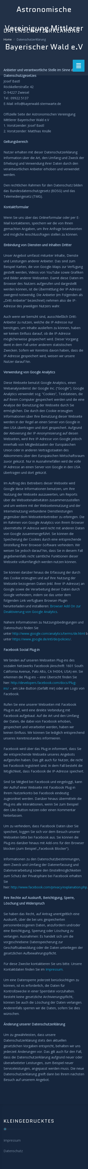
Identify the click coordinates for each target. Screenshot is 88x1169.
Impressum (54, 969)
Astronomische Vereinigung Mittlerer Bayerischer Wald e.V (44, 28)
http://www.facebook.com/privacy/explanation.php (49, 887)
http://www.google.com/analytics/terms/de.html (48, 633)
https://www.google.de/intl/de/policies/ (41, 639)
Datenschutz (13, 1151)
